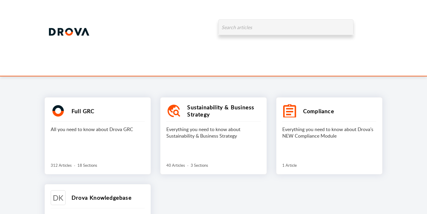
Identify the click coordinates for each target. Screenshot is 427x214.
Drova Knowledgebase (101, 197)
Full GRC (83, 111)
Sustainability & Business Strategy (220, 111)
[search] (285, 27)
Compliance (318, 111)
